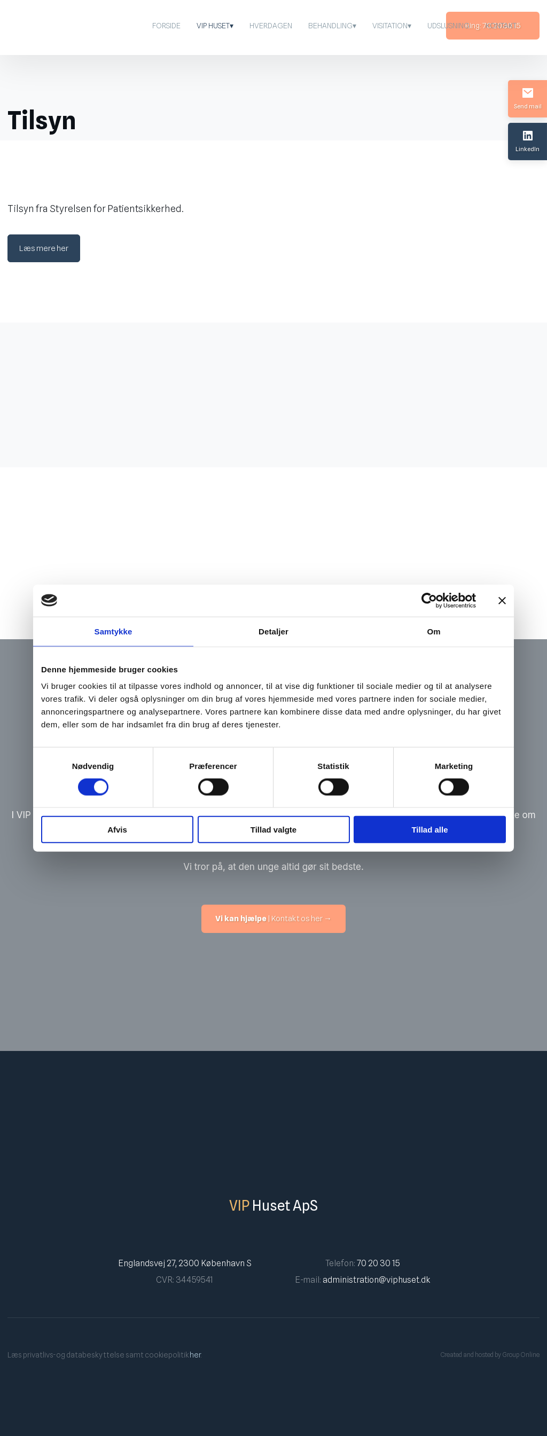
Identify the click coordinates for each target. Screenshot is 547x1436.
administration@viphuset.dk (376, 1280)
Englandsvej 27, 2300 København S (184, 1263)
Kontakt (501, 25)
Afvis (117, 829)
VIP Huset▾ (215, 25)
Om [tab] (433, 630)
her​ (195, 1355)
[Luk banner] (502, 600)
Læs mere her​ (43, 248)
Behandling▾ (332, 25)
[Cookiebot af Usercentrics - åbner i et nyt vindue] (429, 600)
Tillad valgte (273, 829)
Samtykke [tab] (113, 630)
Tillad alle (429, 829)
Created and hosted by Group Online (490, 1355)
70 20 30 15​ (378, 1263)
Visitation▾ (391, 25)
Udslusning (448, 25)
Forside (166, 25)
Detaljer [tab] (273, 630)
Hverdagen (270, 25)
